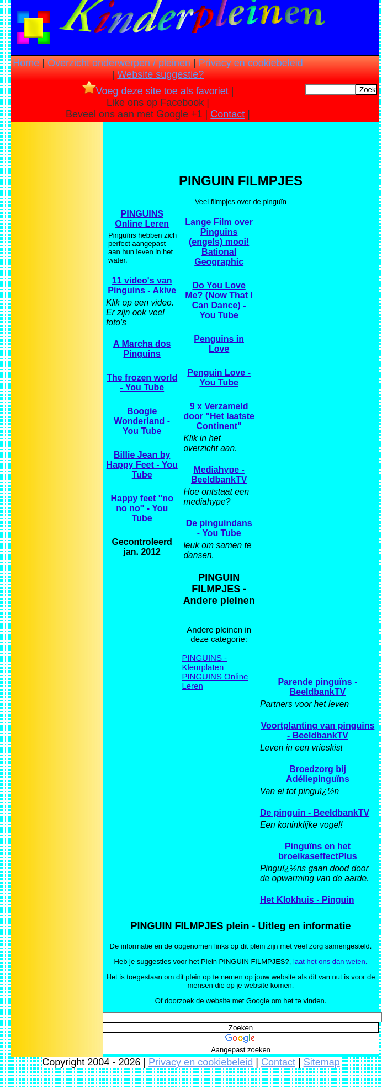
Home (26, 62)
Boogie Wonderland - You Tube (142, 421)
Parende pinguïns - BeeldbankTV (317, 687)
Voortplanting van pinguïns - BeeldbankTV (317, 730)
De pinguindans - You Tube (219, 528)
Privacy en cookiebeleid (251, 62)
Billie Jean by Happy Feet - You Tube (142, 464)
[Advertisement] (57, 298)
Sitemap (322, 1062)
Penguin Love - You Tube (219, 377)
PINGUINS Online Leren (142, 218)
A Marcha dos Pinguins (142, 348)
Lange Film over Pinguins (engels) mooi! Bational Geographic (219, 241)
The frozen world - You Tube (142, 382)
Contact (227, 114)
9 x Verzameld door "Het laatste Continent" (218, 416)
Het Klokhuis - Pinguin (307, 899)
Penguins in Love (219, 344)
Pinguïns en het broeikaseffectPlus (317, 851)
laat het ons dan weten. (330, 961)
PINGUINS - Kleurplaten (204, 662)
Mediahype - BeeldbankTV (219, 474)
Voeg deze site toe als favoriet (155, 91)
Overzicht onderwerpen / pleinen (118, 62)
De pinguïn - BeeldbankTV (314, 812)
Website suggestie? (160, 74)
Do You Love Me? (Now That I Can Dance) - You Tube (219, 300)
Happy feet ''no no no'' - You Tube (142, 508)
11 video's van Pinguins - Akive (142, 285)
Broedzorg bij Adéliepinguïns (317, 774)
